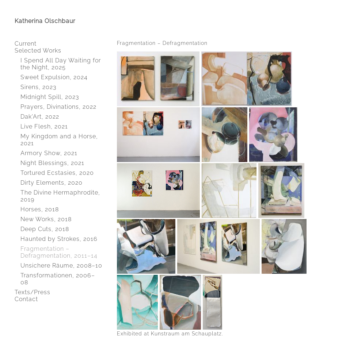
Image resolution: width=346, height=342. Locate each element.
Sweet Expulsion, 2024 (54, 77)
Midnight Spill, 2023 (49, 96)
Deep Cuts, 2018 (44, 229)
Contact (26, 299)
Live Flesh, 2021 (44, 126)
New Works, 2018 (46, 219)
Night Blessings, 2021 (52, 163)
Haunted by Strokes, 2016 (59, 238)
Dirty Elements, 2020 (51, 182)
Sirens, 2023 (38, 87)
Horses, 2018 (39, 209)
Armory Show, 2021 (48, 153)
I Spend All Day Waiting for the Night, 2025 (60, 64)
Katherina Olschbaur (45, 21)
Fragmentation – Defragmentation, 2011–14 (59, 252)
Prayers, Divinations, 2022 (58, 106)
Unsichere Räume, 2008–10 (61, 265)
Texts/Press (32, 292)
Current (26, 43)
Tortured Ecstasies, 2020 (57, 172)
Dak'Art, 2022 (39, 116)
